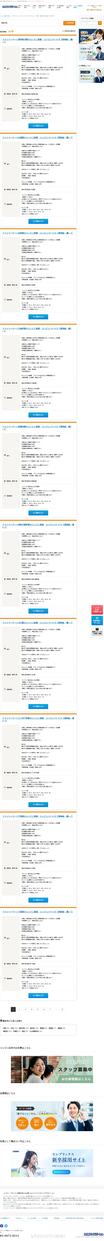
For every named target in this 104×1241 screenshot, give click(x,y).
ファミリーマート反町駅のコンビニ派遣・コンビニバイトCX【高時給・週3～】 (37, 233)
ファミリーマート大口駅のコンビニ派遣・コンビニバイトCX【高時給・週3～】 (37, 623)
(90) (43, 1028)
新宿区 (5, 1200)
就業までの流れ (51, 6)
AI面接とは (34, 6)
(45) (17, 1031)
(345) (35, 1031)
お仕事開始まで (5, 1218)
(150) (14, 1028)
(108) (34, 1028)
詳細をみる (38, 126)
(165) (24, 1028)
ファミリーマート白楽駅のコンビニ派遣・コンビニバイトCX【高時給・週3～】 (37, 138)
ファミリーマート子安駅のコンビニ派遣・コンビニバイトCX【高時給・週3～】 (37, 816)
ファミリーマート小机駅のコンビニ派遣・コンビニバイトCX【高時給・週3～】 (37, 912)
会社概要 (45, 1218)
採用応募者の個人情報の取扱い (74, 1218)
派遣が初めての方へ (42, 6)
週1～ (10, 1200)
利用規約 (56, 1218)
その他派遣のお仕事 (60, 6)
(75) (52, 1028)
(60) (6, 1028)
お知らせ (19, 1218)
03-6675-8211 (94, 9)
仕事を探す (20, 6)
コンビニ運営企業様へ (78, 6)
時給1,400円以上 (18, 1200)
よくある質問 (68, 6)
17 (62, 1009)
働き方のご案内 (27, 6)
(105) (7, 1031)
